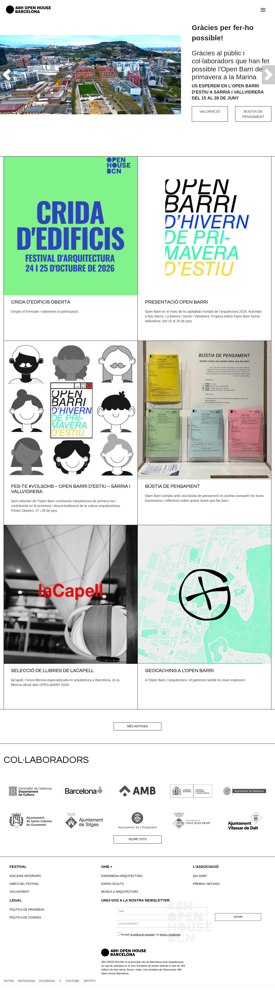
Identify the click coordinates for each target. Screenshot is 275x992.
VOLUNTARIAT (19, 891)
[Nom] (163, 911)
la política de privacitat (142, 934)
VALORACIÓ (209, 111)
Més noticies (137, 726)
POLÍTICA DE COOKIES (25, 917)
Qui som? (200, 876)
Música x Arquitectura (119, 891)
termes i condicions (170, 934)
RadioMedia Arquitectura (122, 876)
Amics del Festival (24, 884)
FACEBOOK (47, 981)
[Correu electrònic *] (163, 924)
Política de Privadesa (27, 909)
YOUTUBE (72, 981)
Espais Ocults (112, 884)
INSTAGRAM (26, 981)
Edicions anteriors (25, 876)
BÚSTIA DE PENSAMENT (253, 113)
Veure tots (137, 839)
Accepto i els (149, 934)
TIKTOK (9, 981)
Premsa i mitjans (206, 884)
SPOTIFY (90, 981)
